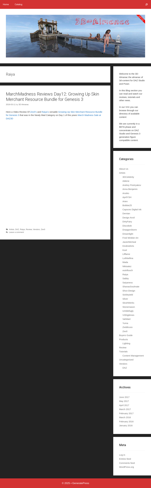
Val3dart (127, 319)
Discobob (127, 225)
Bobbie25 (127, 205)
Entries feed (125, 459)
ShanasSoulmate (131, 286)
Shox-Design (129, 290)
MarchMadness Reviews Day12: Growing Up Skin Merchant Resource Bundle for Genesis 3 (52, 96)
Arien (125, 201)
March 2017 (125, 409)
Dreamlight (128, 234)
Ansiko (126, 193)
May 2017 (124, 401)
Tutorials (123, 351)
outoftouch (128, 270)
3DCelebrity (128, 177)
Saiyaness (128, 282)
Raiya (22, 229)
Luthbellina (128, 258)
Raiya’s (45, 112)
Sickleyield (128, 294)
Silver (125, 299)
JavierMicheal (129, 242)
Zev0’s (33, 112)
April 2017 (124, 405)
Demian (126, 213)
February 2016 (126, 421)
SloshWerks (128, 303)
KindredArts (128, 246)
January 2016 (126, 425)
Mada (125, 262)
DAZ (17, 229)
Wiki (127, 107)
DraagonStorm (130, 229)
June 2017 (124, 397)
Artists (11, 229)
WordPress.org (126, 467)
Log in (122, 455)
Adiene (126, 181)
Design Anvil (129, 217)
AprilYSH (127, 197)
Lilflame (126, 254)
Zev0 (43, 229)
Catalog (18, 4)
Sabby (126, 278)
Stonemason (129, 307)
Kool (125, 250)
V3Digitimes (128, 315)
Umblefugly (128, 311)
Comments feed (127, 463)
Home (6, 4)
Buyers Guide (126, 335)
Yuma (125, 323)
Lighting (126, 343)
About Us (123, 169)
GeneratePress (80, 483)
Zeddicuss (128, 327)
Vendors (36, 229)
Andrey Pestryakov (132, 185)
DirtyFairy (127, 221)
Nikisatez (127, 266)
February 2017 (126, 413)
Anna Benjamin (130, 189)
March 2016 (125, 417)
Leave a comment (16, 232)
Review (29, 229)
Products (123, 339)
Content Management (133, 355)
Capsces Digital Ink (132, 209)
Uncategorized (126, 359)
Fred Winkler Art (130, 238)
